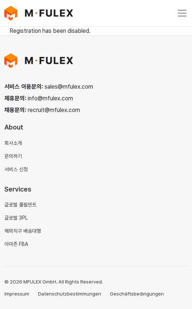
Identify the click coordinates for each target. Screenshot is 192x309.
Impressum (16, 294)
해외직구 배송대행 (22, 231)
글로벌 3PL (16, 218)
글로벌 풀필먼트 (20, 205)
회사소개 (13, 143)
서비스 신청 (16, 169)
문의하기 (13, 156)
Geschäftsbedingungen (137, 294)
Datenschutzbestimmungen (69, 294)
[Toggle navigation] (182, 13)
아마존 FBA (16, 244)
